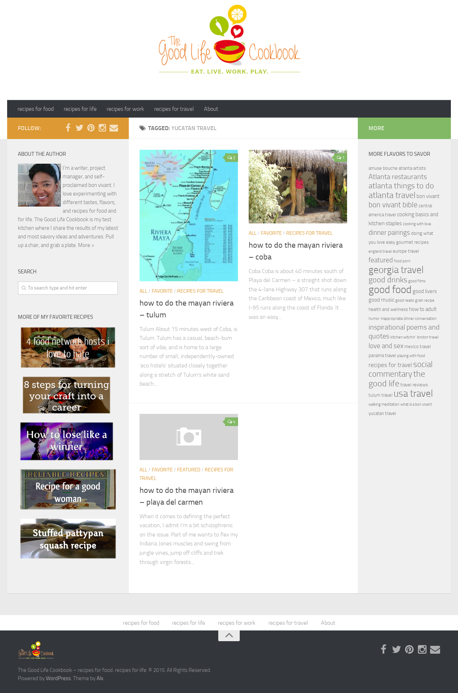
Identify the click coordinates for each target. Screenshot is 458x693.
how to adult (423, 309)
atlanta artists (412, 168)
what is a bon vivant (416, 404)
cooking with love (417, 224)
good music (381, 300)
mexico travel (417, 346)
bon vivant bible (393, 205)
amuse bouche (383, 168)
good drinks (388, 279)
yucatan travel (382, 413)
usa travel (413, 393)
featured (188, 470)
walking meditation (384, 404)
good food (390, 289)
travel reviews (414, 384)
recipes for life (80, 108)
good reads (404, 300)
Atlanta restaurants (398, 177)
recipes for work (125, 108)
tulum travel (381, 395)
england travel (380, 251)
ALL (143, 291)
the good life (397, 378)
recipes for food (36, 108)
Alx (100, 678)
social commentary (401, 369)
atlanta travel (392, 195)
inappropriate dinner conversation (409, 318)
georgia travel (396, 270)
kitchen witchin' (403, 337)
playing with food (411, 355)
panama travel (382, 355)
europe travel (406, 251)
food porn (402, 261)
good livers (425, 291)
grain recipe (424, 300)
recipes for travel (174, 108)
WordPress (58, 678)
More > (86, 245)
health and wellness (388, 309)
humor (374, 318)
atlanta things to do (401, 185)
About (211, 108)
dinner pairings (389, 232)
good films (416, 281)
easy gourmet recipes (407, 242)
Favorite (162, 291)
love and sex (386, 346)
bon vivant (427, 196)
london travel (427, 337)
